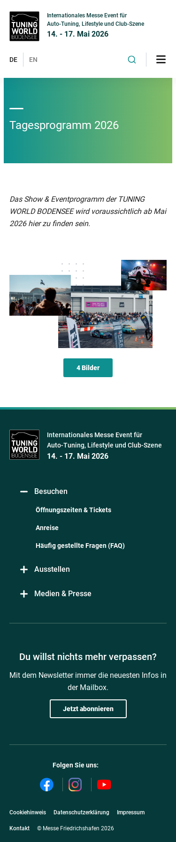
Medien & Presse (55, 594)
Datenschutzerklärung (81, 812)
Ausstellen (44, 569)
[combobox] (131, 59)
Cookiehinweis (27, 812)
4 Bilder (88, 368)
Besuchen (43, 491)
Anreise (47, 527)
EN (33, 59)
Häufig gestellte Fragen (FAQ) (80, 545)
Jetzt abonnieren (88, 709)
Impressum (131, 812)
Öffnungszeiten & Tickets (73, 510)
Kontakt (19, 828)
